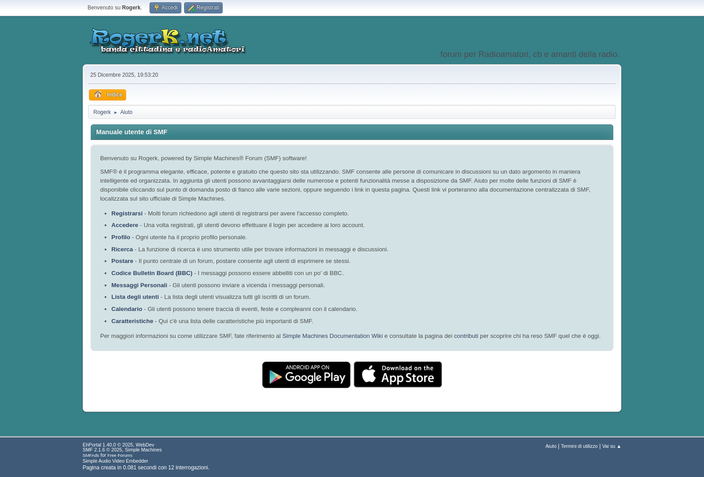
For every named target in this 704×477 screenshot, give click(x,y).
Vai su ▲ (611, 446)
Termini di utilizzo (579, 446)
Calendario (126, 309)
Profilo (120, 237)
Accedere (124, 225)
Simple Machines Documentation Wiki (332, 336)
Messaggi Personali (139, 285)
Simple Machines (143, 449)
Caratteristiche (132, 321)
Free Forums (119, 455)
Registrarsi (127, 213)
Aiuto (551, 446)
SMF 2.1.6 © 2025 (102, 449)
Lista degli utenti (135, 296)
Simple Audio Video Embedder (115, 461)
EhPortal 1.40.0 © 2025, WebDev (118, 444)
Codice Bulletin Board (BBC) (152, 273)
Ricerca (122, 249)
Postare (122, 261)
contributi (466, 336)
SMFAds (91, 455)
